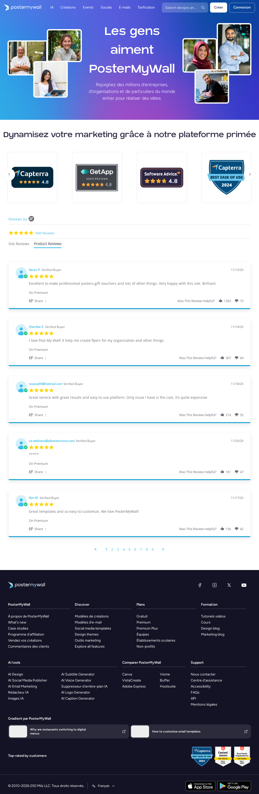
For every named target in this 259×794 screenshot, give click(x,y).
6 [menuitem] (135, 549)
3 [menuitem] (118, 549)
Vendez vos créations (25, 640)
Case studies (18, 628)
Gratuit (142, 616)
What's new (17, 622)
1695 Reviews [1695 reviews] (44, 233)
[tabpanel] (129, 407)
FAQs (195, 692)
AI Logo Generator (75, 692)
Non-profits (146, 646)
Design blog (210, 628)
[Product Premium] (136, 290)
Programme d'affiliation (26, 634)
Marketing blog (212, 634)
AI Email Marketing (22, 686)
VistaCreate (131, 680)
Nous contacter (203, 674)
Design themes (87, 634)
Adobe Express (134, 686)
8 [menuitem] (147, 549)
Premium (144, 622)
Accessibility (201, 686)
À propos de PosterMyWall (28, 616)
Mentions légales (204, 704)
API (193, 698)
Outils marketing (88, 640)
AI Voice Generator (76, 680)
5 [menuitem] (129, 549)
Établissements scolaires (156, 640)
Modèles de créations (92, 616)
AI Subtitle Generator (78, 674)
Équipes (143, 634)
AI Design (15, 674)
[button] (38, 300)
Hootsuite (168, 686)
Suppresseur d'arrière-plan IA (84, 686)
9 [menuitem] (153, 549)
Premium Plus (147, 628)
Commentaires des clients (28, 646)
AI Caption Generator (78, 698)
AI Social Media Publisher (27, 680)
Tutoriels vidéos (213, 616)
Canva (127, 674)
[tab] (19, 244)
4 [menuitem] (124, 549)
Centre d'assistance (206, 680)
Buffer (165, 680)
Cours (206, 622)
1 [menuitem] (106, 549)
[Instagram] (215, 585)
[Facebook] (200, 585)
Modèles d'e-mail (88, 622)
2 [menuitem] (112, 549)
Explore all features (90, 646)
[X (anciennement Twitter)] (229, 585)
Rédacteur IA (18, 692)
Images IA (16, 698)
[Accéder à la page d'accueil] (20, 8)
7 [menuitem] (141, 549)
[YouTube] (244, 585)
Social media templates (93, 628)
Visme (165, 674)
